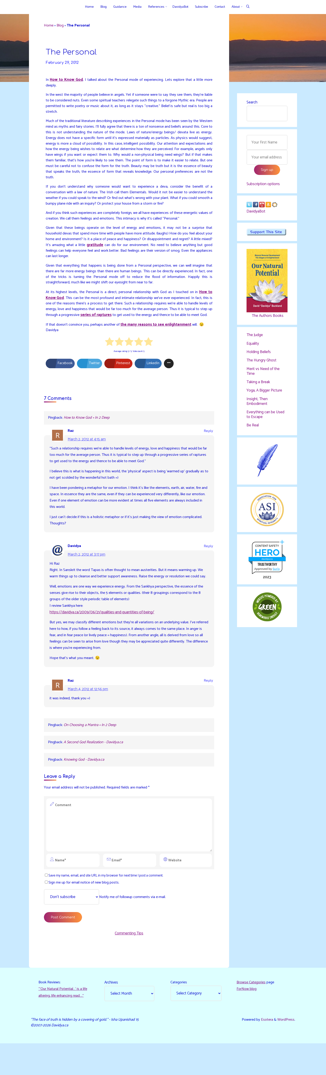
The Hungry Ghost (261, 362)
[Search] (247, 6)
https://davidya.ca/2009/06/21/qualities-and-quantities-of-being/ (102, 636)
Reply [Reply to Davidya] (207, 562)
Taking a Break (258, 383)
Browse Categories (252, 1013)
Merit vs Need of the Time (263, 372)
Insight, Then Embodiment (257, 402)
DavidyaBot (256, 213)
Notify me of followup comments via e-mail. (107, 925)
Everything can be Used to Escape (265, 415)
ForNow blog (247, 1020)
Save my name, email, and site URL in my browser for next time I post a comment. (108, 904)
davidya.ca (266, 561)
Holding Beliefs (259, 353)
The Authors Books (267, 317)
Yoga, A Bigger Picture (264, 392)
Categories (179, 1013)
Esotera (265, 1051)
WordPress (285, 1051)
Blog (61, 26)
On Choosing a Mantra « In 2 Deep (91, 751)
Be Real (253, 426)
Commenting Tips (129, 963)
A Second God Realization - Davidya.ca (95, 769)
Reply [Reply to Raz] (207, 445)
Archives (111, 1013)
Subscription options (263, 185)
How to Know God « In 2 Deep (88, 431)
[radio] (109, 355)
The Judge (255, 337)
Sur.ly (276, 571)
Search (252, 103)
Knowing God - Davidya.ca (85, 787)
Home (50, 26)
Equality (253, 345)
